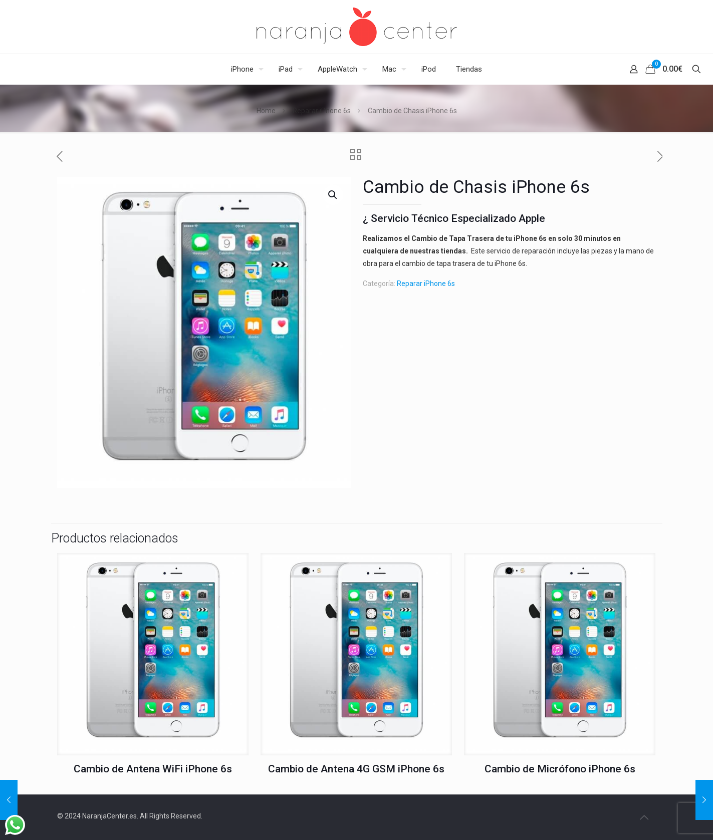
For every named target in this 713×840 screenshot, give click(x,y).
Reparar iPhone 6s (322, 111)
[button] (333, 195)
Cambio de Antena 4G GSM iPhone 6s (356, 769)
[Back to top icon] (644, 817)
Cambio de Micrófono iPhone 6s (560, 769)
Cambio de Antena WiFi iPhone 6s (153, 769)
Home (266, 111)
